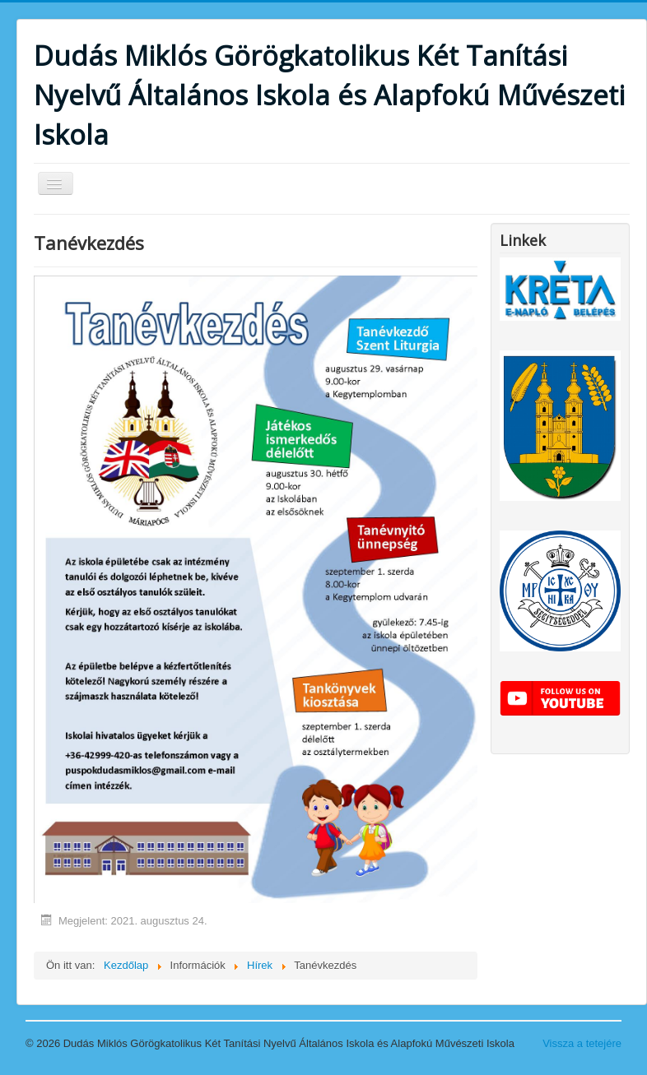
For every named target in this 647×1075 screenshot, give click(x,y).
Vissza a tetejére (581, 1043)
